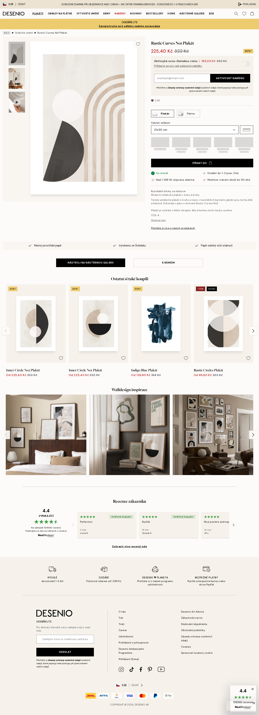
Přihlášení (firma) (129, 659)
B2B (211, 13)
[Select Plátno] (188, 113)
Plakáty (38, 13)
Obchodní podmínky (193, 630)
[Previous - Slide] (5, 331)
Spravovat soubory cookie (197, 652)
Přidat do (202, 163)
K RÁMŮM (168, 262)
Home (171, 13)
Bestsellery (154, 13)
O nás (122, 611)
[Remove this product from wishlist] (138, 43)
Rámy (106, 13)
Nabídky (120, 13)
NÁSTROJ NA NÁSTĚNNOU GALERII (91, 262)
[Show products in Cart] (252, 13)
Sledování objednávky (194, 624)
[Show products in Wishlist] (244, 13)
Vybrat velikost (160, 122)
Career (123, 630)
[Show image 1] (17, 53)
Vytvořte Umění (88, 13)
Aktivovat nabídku (230, 78)
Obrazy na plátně (60, 13)
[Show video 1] (17, 102)
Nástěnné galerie (192, 13)
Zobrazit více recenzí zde (129, 546)
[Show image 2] (17, 78)
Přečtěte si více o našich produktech (173, 228)
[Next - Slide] (253, 331)
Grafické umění (24, 32)
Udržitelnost (126, 636)
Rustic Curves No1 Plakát (52, 32)
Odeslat (65, 652)
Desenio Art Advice (192, 611)
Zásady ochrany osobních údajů (184, 87)
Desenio (140, 704)
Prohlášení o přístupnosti (134, 642)
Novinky (136, 13)
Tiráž (121, 624)
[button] (246, 129)
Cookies (186, 646)
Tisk (121, 617)
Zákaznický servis (192, 617)
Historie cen (158, 220)
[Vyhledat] (236, 14)
